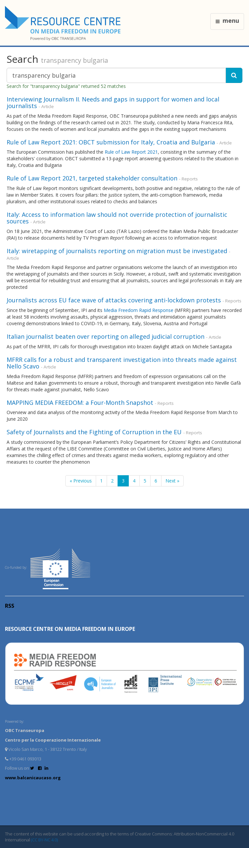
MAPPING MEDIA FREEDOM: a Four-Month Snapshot (80, 402)
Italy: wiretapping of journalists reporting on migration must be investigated (117, 251)
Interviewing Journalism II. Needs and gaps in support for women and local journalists (113, 102)
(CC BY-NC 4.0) (44, 840)
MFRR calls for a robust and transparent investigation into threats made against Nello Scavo (122, 363)
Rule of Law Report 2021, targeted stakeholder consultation (92, 178)
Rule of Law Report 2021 (131, 152)
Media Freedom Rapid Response (138, 310)
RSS (9, 605)
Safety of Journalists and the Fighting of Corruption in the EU (94, 432)
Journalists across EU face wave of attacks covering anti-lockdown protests (114, 300)
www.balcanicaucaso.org (33, 778)
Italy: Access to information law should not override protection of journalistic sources (117, 218)
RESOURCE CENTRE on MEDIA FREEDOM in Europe (70, 629)
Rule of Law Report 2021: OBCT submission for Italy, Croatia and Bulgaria (111, 142)
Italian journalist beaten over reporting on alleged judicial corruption (105, 336)
